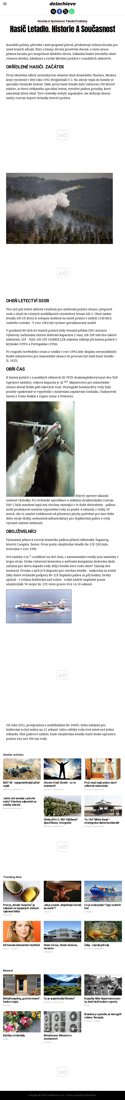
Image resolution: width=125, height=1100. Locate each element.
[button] (5, 4)
